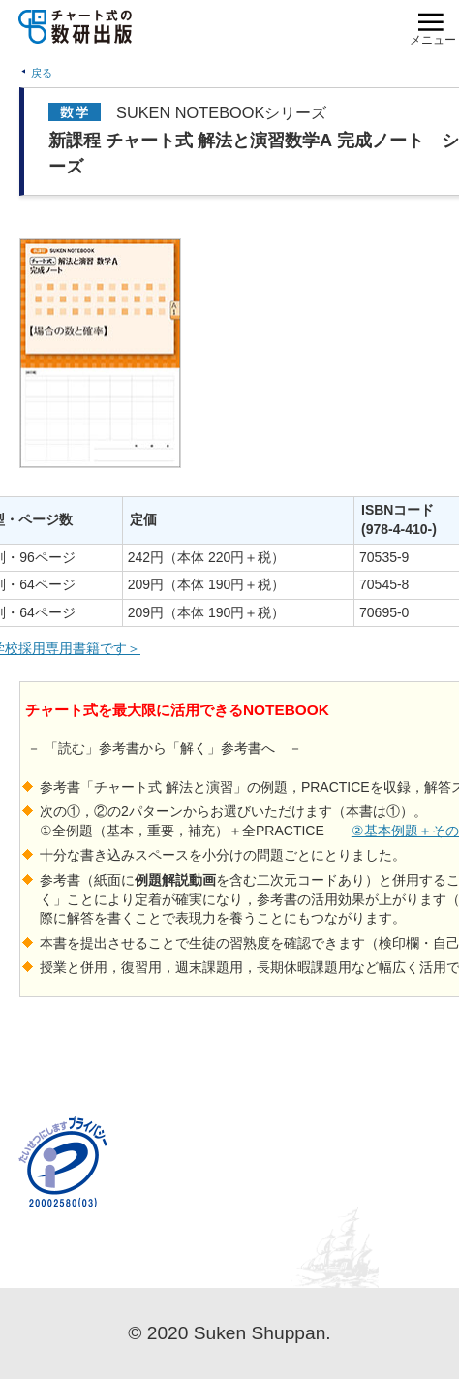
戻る (41, 72)
